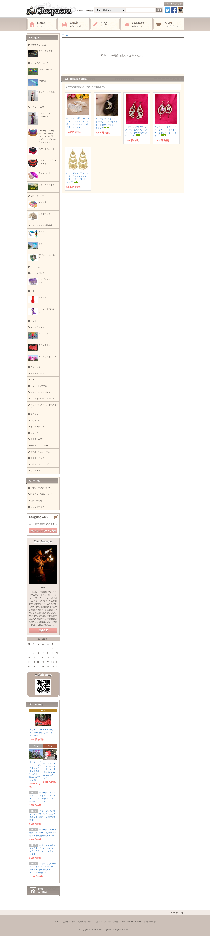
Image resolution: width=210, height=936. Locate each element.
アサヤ (33, 321)
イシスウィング (37, 327)
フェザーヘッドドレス (40, 392)
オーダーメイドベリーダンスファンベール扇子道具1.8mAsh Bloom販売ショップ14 (35, 771)
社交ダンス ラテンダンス (41, 464)
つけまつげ (35, 420)
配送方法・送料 (85, 921)
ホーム (41, 24)
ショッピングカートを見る (43, 530)
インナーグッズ (37, 426)
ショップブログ (37, 507)
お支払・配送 (73, 24)
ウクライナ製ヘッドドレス (42, 398)
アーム (33, 380)
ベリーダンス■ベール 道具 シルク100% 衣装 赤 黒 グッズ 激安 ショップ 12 (42, 732)
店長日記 (43, 630)
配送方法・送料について (41, 494)
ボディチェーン (37, 373)
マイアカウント (174, 4)
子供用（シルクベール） (41, 452)
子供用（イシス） (38, 458)
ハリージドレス (37, 273)
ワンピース (35, 470)
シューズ (34, 433)
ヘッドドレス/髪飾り (39, 386)
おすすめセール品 (38, 45)
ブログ (105, 24)
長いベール (35, 267)
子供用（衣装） (37, 439)
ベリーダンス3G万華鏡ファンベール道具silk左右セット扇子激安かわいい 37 (42, 832)
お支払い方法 (69, 921)
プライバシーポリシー (131, 921)
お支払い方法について (40, 488)
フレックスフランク (39, 63)
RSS (40, 889)
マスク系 (34, 414)
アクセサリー (36, 367)
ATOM (42, 892)
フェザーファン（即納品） (42, 225)
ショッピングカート (168, 24)
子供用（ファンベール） (41, 445)
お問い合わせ (136, 24)
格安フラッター (38, 196)
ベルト (33, 291)
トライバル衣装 (37, 107)
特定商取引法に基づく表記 (106, 921)
